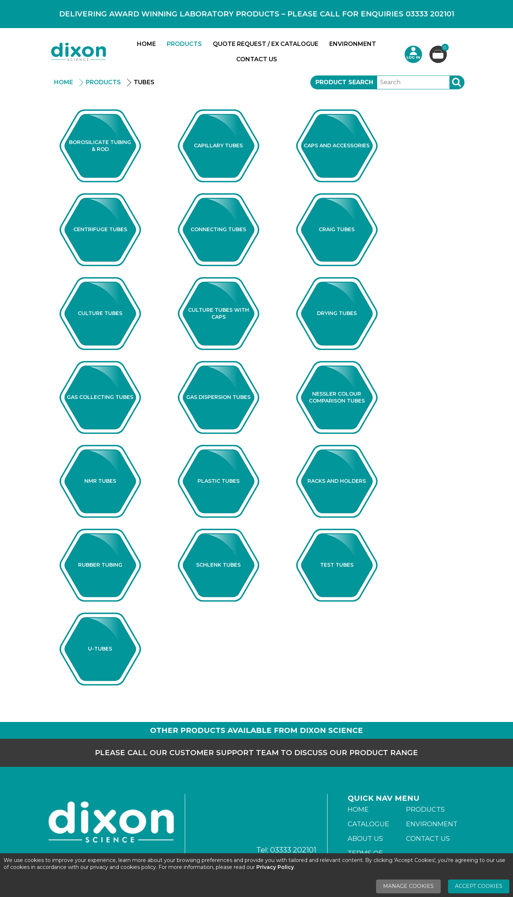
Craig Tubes (337, 229)
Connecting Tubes (218, 229)
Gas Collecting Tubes (100, 397)
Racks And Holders (336, 481)
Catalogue (368, 824)
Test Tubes (336, 565)
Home (146, 43)
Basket (444, 48)
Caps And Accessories (337, 145)
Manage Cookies (408, 886)
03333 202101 (293, 850)
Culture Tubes (100, 313)
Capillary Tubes (218, 145)
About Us (365, 839)
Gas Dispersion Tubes (218, 397)
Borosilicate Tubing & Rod (100, 145)
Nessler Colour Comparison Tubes (337, 397)
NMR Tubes (100, 481)
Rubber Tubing (100, 565)
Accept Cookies (478, 886)
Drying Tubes (337, 313)
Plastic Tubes (219, 481)
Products (184, 43)
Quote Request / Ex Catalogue (265, 43)
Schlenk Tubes (218, 565)
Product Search (344, 82)
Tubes (144, 82)
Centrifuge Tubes (100, 229)
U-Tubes (100, 648)
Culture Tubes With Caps (218, 313)
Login (413, 54)
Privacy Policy (275, 867)
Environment (352, 43)
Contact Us (256, 59)
